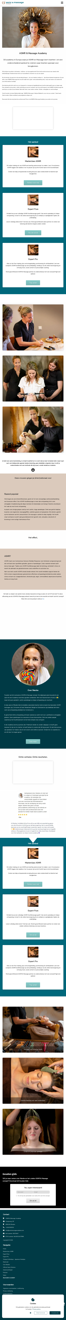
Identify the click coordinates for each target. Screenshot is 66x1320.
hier (43, 599)
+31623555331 (10, 1227)
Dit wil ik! (33, 1201)
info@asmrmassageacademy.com (15, 1230)
